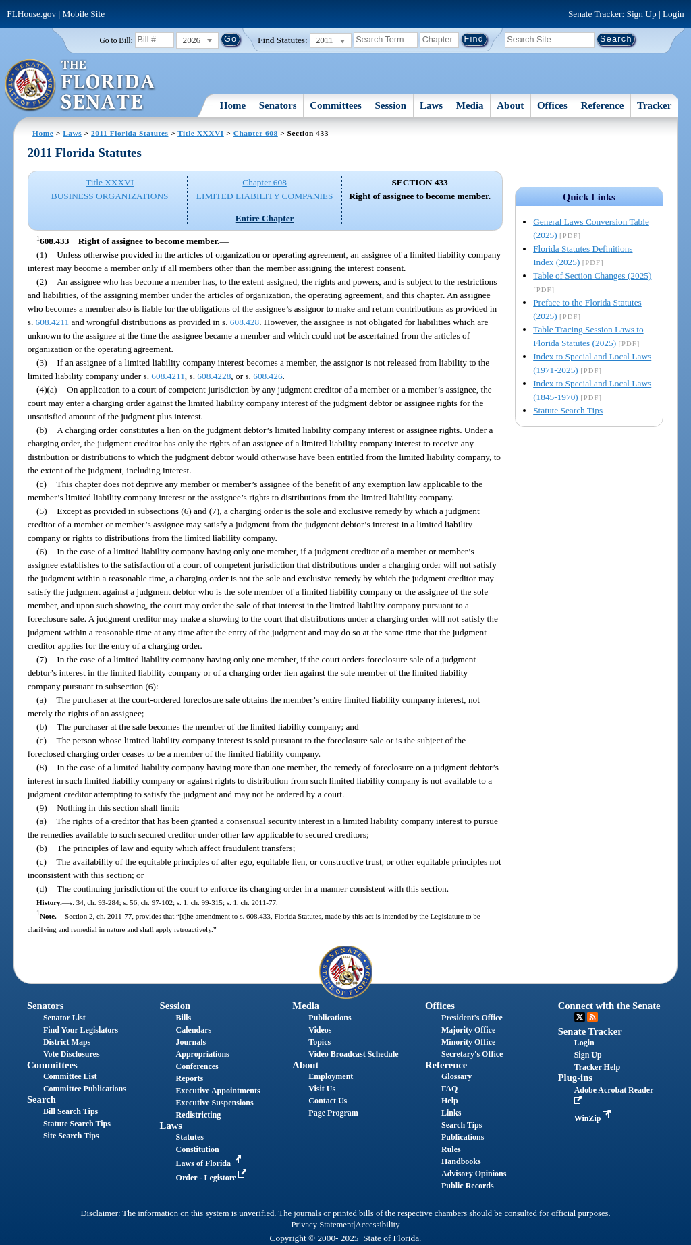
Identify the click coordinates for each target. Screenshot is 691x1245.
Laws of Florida (210, 1163)
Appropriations (202, 1054)
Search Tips (461, 1125)
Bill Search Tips (70, 1111)
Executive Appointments (218, 1090)
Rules (451, 1149)
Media (470, 105)
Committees (336, 105)
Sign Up (642, 14)
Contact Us (327, 1100)
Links (451, 1113)
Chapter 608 (255, 133)
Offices (552, 105)
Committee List (70, 1076)
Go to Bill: (116, 40)
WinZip (594, 1118)
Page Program (333, 1113)
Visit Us (321, 1088)
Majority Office (468, 1030)
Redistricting (198, 1115)
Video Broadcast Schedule (353, 1054)
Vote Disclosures (71, 1054)
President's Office (472, 1017)
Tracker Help (597, 1067)
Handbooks (461, 1161)
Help (449, 1100)
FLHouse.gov (31, 14)
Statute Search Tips (568, 410)
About (510, 105)
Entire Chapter (265, 218)
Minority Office (468, 1042)
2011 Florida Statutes (129, 133)
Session (391, 105)
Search (41, 1099)
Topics (319, 1042)
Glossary (456, 1076)
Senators (278, 105)
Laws (431, 105)
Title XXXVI (200, 133)
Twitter (579, 1017)
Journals (191, 1042)
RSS (592, 1017)
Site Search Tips (71, 1135)
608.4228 (214, 376)
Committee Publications (84, 1088)
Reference (602, 105)
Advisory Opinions (473, 1173)
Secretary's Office (472, 1054)
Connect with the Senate (609, 1005)
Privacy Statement (322, 1224)
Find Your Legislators (80, 1030)
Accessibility (378, 1224)
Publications (329, 1017)
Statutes (190, 1137)
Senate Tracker (590, 1031)
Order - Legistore (213, 1177)
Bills (184, 1017)
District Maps (66, 1042)
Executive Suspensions (215, 1102)
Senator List (64, 1017)
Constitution (197, 1149)
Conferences (197, 1066)
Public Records (467, 1185)
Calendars (194, 1030)
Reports (190, 1078)
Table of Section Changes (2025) (592, 275)
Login (673, 14)
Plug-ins (575, 1077)
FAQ (449, 1088)
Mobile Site (84, 14)
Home (233, 105)
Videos (319, 1030)
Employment (330, 1076)
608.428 (244, 322)
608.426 (267, 376)
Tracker (654, 105)
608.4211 (53, 322)
